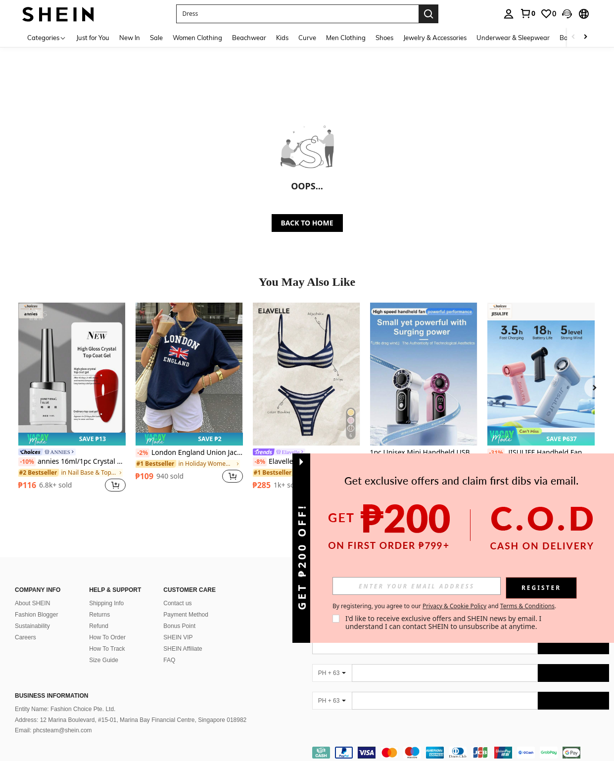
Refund (98, 626)
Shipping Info (106, 603)
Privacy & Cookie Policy (454, 606)
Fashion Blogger (36, 614)
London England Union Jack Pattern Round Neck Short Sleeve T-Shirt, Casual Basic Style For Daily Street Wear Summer (189, 452)
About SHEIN (32, 603)
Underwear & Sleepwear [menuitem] (513, 38)
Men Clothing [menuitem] (346, 38)
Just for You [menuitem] (92, 38)
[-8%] (260, 461)
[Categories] (46, 37)
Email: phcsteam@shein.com (53, 730)
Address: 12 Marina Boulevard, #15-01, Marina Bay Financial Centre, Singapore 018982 (130, 719)
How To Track (107, 648)
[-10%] (27, 461)
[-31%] (496, 452)
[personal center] (509, 14)
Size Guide (103, 660)
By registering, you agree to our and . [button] (444, 606)
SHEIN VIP (177, 637)
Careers (25, 637)
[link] (527, 13)
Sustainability (32, 626)
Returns (99, 614)
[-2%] (143, 452)
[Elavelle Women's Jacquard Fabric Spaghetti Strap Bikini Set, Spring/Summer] (306, 374)
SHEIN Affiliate (182, 648)
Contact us (177, 603)
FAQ (169, 660)
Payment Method (185, 614)
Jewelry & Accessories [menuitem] (435, 38)
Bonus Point (179, 626)
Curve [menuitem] (307, 38)
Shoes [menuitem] (384, 38)
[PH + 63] (332, 673)
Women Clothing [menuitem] (197, 38)
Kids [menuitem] (282, 38)
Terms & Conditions (527, 606)
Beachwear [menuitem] (249, 38)
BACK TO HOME (307, 222)
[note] (72, 439)
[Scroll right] (585, 37)
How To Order (107, 637)
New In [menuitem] (129, 38)
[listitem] (72, 398)
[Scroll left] (573, 37)
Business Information (51, 695)
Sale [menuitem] (156, 38)
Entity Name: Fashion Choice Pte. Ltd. (65, 709)
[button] (297, 13)
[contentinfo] (461, 753)
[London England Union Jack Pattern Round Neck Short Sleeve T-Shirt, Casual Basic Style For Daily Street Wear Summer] (189, 374)
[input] (416, 586)
